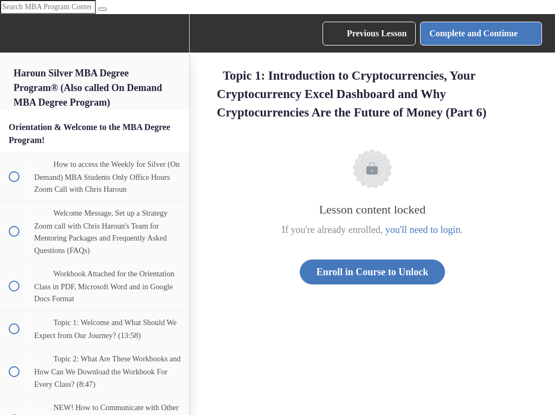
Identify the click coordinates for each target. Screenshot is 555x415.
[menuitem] (175, 33)
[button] (13, 33)
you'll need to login (423, 229)
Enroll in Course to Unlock (373, 272)
